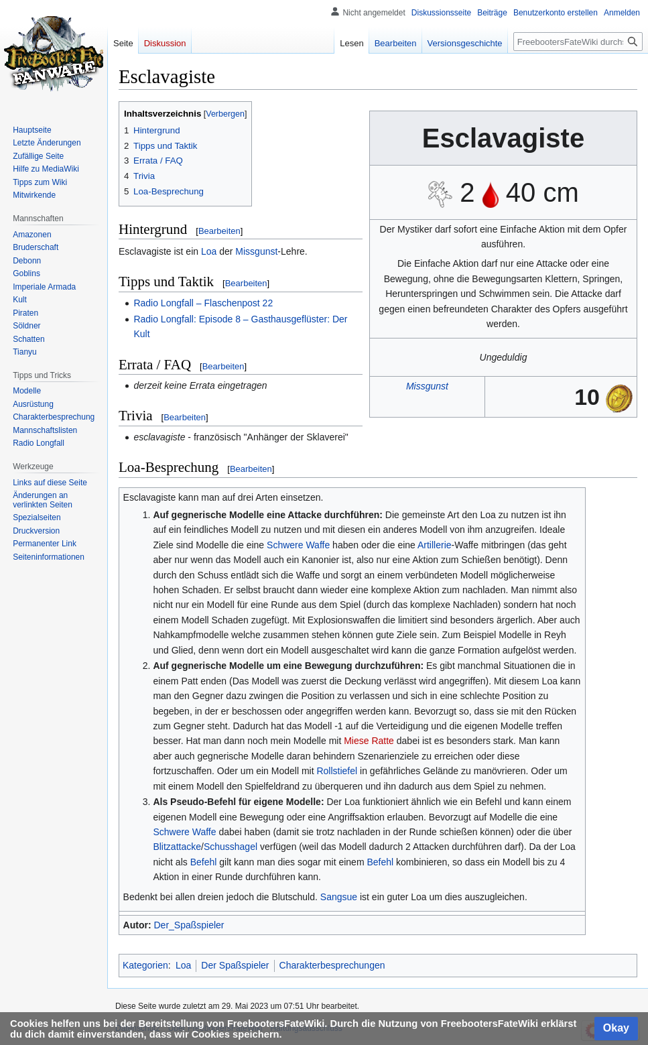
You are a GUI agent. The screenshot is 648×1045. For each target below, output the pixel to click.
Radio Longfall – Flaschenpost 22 (203, 303)
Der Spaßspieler (235, 965)
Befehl (203, 862)
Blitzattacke (177, 846)
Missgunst (427, 386)
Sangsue (338, 897)
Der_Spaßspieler (188, 925)
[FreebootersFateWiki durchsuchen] (578, 41)
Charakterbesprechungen (332, 965)
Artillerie (434, 545)
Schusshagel (230, 846)
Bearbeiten (219, 231)
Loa (208, 251)
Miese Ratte (369, 740)
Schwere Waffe (298, 545)
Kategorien (145, 965)
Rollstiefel (336, 770)
